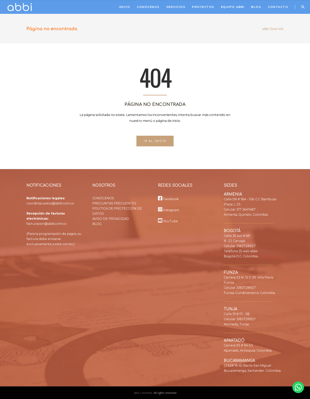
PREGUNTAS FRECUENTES (114, 203)
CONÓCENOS (103, 198)
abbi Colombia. (144, 393)
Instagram (168, 210)
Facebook (168, 199)
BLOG (97, 224)
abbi (265, 28)
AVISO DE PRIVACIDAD (110, 219)
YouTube (168, 221)
